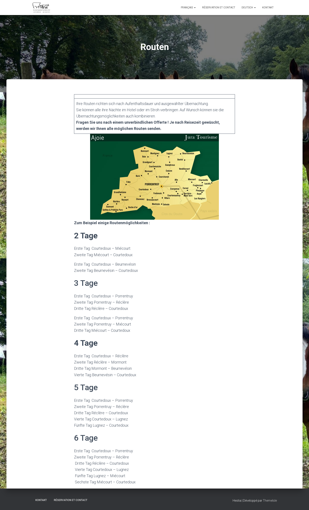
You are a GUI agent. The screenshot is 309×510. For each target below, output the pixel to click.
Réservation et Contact (218, 7)
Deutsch (249, 7)
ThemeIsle (270, 500)
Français (188, 7)
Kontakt (268, 7)
